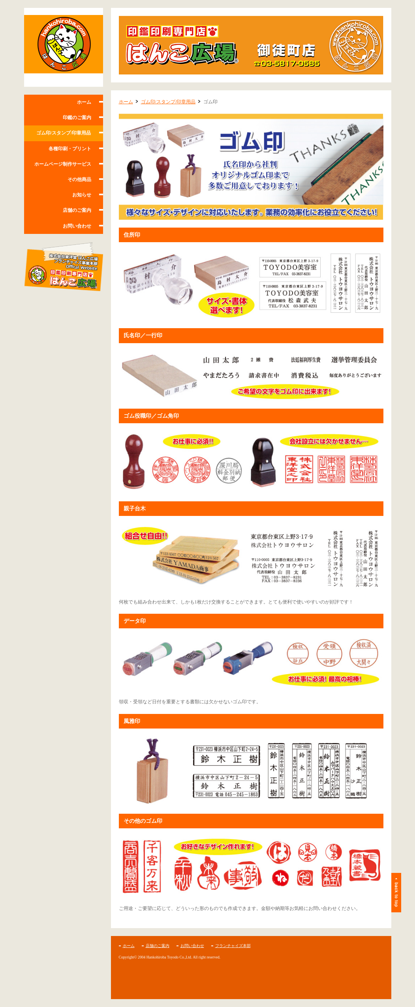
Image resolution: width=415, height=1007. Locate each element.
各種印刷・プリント (70, 148)
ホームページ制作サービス (62, 164)
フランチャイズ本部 (233, 945)
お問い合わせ (77, 226)
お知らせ (81, 195)
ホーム (84, 102)
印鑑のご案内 (77, 117)
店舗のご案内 (77, 210)
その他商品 (79, 179)
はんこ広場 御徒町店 (63, 47)
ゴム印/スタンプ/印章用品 (63, 133)
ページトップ (396, 892)
